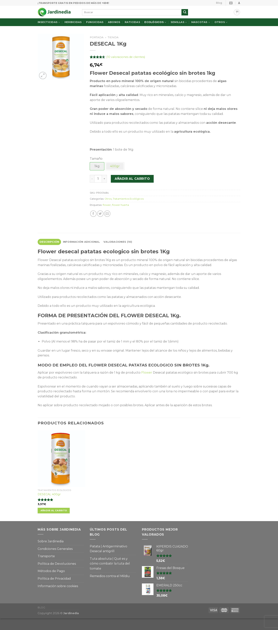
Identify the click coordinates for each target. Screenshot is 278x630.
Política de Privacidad (54, 578)
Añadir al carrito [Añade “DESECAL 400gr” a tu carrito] (54, 510)
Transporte (46, 556)
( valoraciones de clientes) (125, 57)
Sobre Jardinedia (51, 541)
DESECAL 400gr (49, 494)
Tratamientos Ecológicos (128, 198)
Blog (219, 2)
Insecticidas (49, 22)
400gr (115, 166)
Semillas (179, 22)
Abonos (114, 22)
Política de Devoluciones (57, 564)
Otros (221, 22)
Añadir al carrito (132, 179)
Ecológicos (155, 22)
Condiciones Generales (55, 549)
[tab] (49, 242)
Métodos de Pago (51, 571)
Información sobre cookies (58, 586)
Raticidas (132, 22)
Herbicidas (73, 22)
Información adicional (81, 241)
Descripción (49, 241)
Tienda (113, 37)
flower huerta (120, 204)
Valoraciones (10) (117, 241)
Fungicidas (95, 22)
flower (107, 204)
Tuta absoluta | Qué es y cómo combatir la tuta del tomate (110, 563)
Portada (96, 37)
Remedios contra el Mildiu (110, 576)
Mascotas (200, 22)
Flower (146, 372)
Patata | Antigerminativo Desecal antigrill (108, 548)
